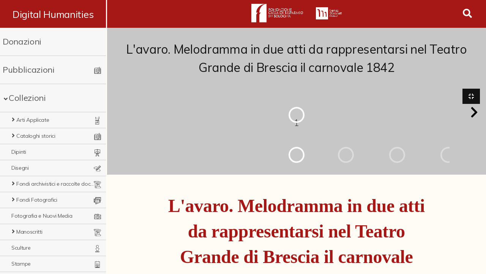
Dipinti (18, 151)
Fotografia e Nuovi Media (41, 215)
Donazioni (22, 41)
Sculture (20, 247)
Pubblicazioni (29, 69)
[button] (474, 112)
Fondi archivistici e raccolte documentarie (57, 183)
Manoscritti (29, 231)
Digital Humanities (53, 14)
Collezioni (27, 97)
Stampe (21, 263)
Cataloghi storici (35, 135)
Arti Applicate (32, 119)
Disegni (20, 167)
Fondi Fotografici (36, 199)
